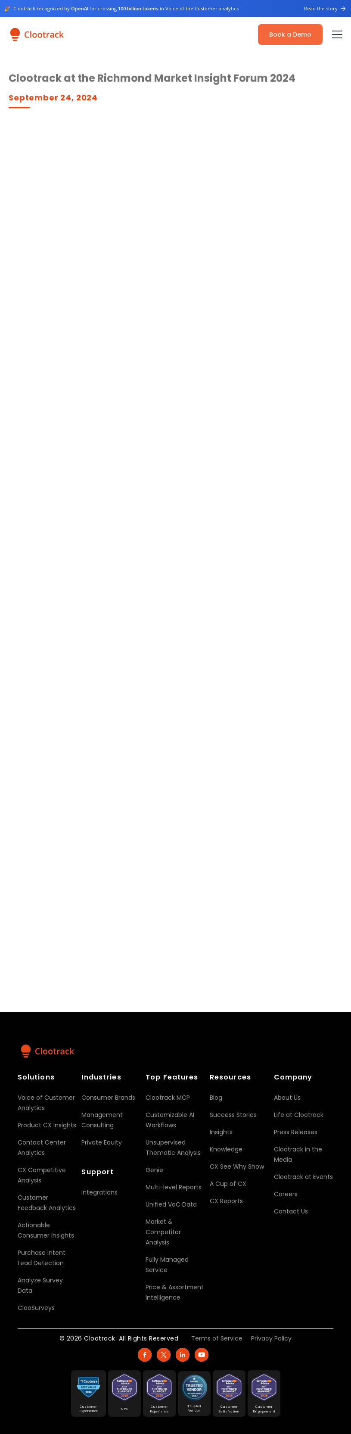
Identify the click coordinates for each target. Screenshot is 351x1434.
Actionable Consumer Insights (46, 1230)
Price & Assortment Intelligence (175, 1292)
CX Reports (226, 1201)
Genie (154, 1170)
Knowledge (226, 1149)
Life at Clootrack (298, 1114)
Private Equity (101, 1142)
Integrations (99, 1192)
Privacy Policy (271, 1338)
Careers (286, 1194)
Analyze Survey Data (40, 1285)
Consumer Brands (108, 1097)
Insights (221, 1132)
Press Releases (295, 1132)
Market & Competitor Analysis (163, 1232)
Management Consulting (102, 1119)
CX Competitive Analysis (42, 1175)
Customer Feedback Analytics (47, 1202)
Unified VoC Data (171, 1204)
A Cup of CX (228, 1183)
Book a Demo (290, 34)
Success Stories (233, 1114)
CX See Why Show (237, 1166)
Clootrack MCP (168, 1097)
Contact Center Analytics (42, 1147)
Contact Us (291, 1211)
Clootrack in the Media (298, 1154)
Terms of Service (216, 1338)
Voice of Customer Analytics (46, 1102)
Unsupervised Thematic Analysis (173, 1147)
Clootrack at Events (303, 1177)
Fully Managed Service (167, 1264)
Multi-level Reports (174, 1187)
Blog (216, 1097)
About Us (287, 1097)
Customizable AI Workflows (170, 1119)
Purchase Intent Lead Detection (41, 1257)
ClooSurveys (36, 1307)
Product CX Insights (47, 1125)
